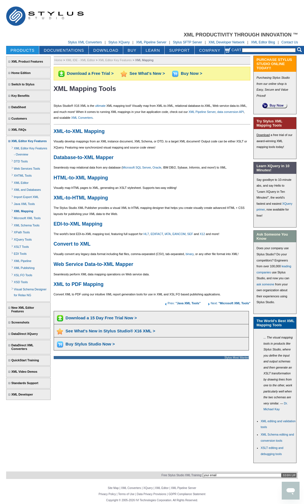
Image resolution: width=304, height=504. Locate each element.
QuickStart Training (25, 360)
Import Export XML (26, 197)
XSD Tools (21, 282)
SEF (190, 234)
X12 (202, 234)
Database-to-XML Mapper (84, 157)
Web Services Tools (27, 168)
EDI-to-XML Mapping (78, 224)
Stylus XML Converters (85, 42)
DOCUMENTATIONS (64, 50)
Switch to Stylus (22, 84)
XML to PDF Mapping (79, 284)
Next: (228, 303)
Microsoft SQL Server (137, 167)
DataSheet (18, 107)
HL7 (146, 234)
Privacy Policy (107, 494)
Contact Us (289, 42)
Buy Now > (191, 73)
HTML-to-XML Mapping (81, 178)
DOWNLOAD (105, 50)
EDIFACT (156, 234)
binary (189, 254)
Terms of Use (126, 494)
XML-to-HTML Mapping (81, 198)
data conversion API (230, 111)
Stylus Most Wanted (236, 357)
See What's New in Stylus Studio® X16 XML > (110, 330)
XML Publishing (24, 268)
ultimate (100, 105)
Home (59, 60)
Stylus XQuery (119, 42)
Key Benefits (20, 95)
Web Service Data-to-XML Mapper (93, 264)
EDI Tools (20, 253)
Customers (19, 118)
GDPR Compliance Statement (187, 494)
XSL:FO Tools (23, 275)
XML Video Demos (24, 371)
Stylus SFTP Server (187, 42)
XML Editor (21, 182)
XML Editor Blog (263, 42)
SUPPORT (179, 50)
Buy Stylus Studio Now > (90, 344)
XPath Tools (22, 232)
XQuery (148, 488)
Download (263, 135)
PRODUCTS (23, 50)
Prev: (182, 303)
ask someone (265, 284)
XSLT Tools (21, 246)
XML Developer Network (227, 42)
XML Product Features (27, 61)
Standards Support (24, 383)
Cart (233, 50)
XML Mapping (23, 211)
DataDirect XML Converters (22, 347)
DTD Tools (21, 161)
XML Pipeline (22, 261)
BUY (132, 50)
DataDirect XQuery (24, 333)
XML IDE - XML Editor (80, 60)
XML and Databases (27, 189)
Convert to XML (72, 244)
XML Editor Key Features (29, 141)
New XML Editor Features (22, 309)
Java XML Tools (24, 204)
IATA (168, 234)
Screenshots (20, 322)
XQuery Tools (23, 239)
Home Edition (21, 73)
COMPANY (210, 50)
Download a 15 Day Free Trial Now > (101, 317)
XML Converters (82, 117)
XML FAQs (18, 129)
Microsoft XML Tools (27, 218)
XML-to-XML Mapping (79, 131)
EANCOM (179, 234)
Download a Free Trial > (90, 73)
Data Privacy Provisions (151, 494)
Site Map (113, 488)
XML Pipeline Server (151, 42)
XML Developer (22, 394)
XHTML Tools (23, 175)
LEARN (153, 50)
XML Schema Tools (26, 225)
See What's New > (147, 73)
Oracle (156, 167)
